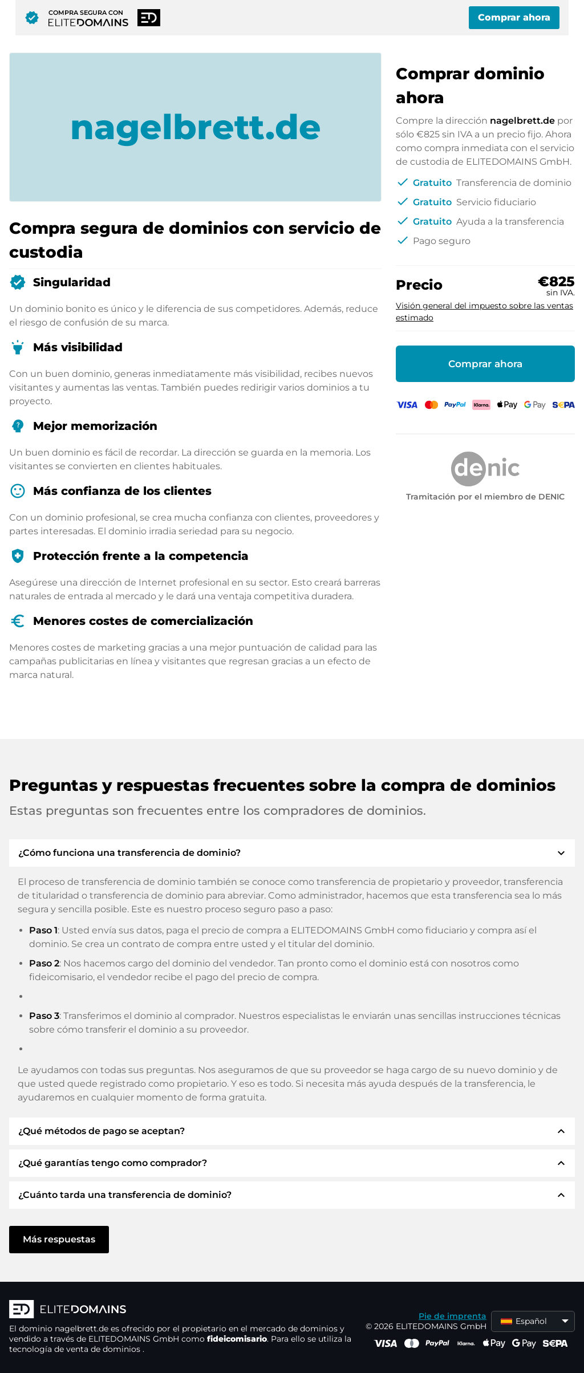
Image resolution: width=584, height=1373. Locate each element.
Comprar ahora (514, 17)
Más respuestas (59, 1239)
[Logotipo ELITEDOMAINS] (180, 1310)
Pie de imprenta (452, 1316)
